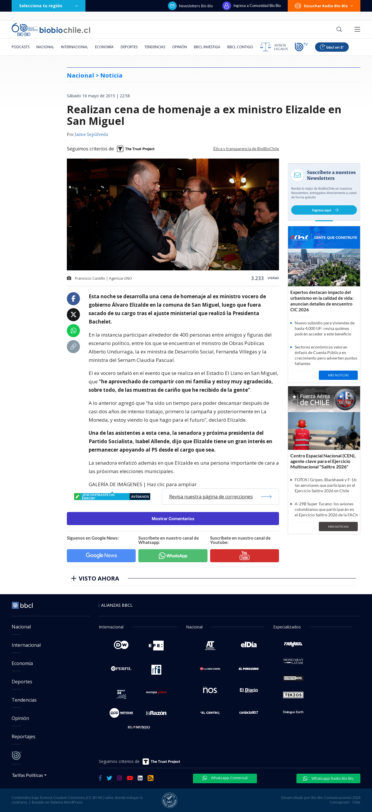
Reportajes (23, 736)
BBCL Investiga (207, 46)
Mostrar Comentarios (173, 518)
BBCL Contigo (240, 46)
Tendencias (154, 46)
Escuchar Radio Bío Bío (324, 5)
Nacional (45, 46)
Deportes (129, 46)
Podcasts (20, 46)
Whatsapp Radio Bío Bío (328, 778)
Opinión (179, 46)
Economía (104, 46)
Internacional (74, 46)
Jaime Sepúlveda (91, 134)
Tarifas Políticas (27, 775)
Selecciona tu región (48, 5)
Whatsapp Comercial (225, 777)
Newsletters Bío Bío (190, 5)
